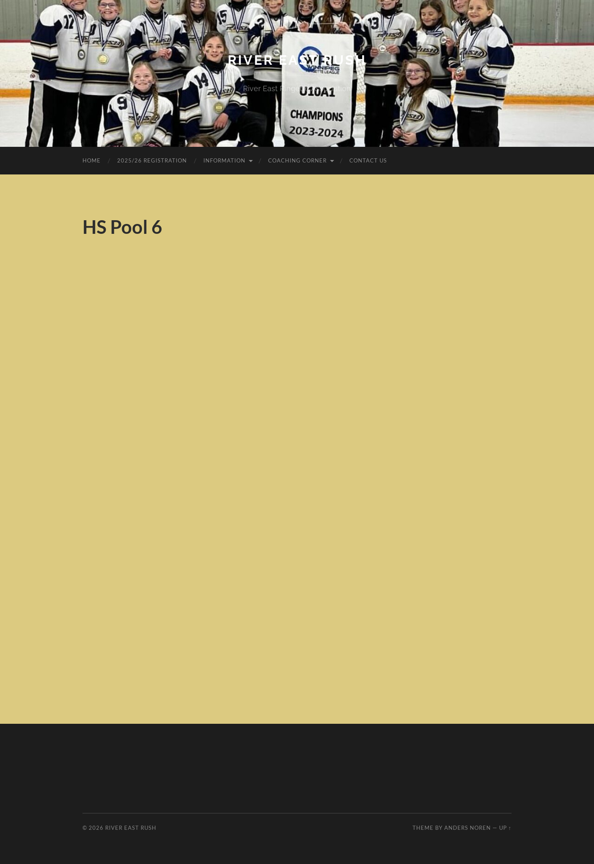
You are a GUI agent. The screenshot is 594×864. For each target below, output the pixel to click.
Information (224, 160)
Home (91, 160)
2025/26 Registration (152, 160)
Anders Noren (467, 827)
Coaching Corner (297, 160)
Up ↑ (505, 827)
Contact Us (368, 160)
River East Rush (297, 60)
